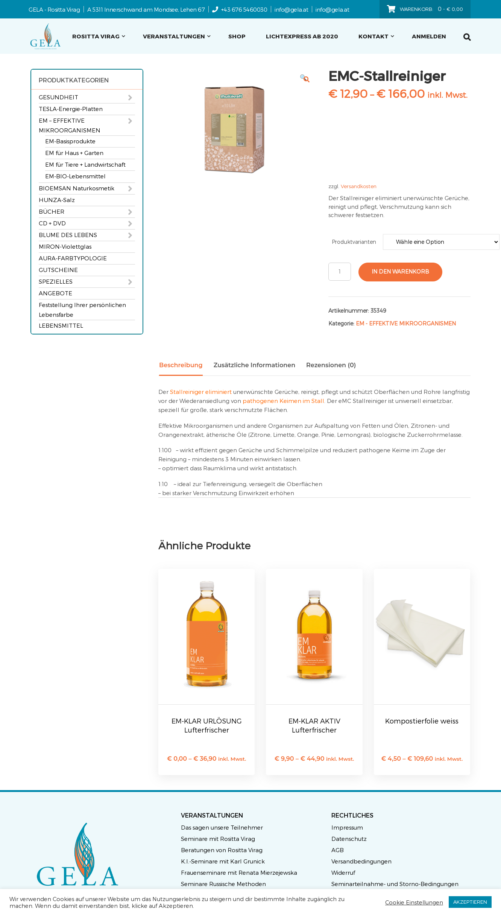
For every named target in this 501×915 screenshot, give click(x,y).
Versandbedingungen (361, 861)
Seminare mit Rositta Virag (218, 838)
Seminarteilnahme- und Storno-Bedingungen (394, 883)
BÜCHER (51, 211)
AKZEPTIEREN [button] (470, 902)
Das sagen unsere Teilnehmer (222, 827)
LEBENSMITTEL (61, 325)
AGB (337, 850)
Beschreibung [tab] (181, 365)
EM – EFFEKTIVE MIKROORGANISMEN (69, 125)
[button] (306, 79)
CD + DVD (52, 223)
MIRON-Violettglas (65, 246)
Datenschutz (349, 838)
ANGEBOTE (55, 293)
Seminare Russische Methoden (223, 883)
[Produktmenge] (339, 272)
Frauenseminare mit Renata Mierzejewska (239, 872)
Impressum (347, 827)
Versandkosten (359, 186)
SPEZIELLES (56, 281)
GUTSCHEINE (58, 269)
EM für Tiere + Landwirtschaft (85, 164)
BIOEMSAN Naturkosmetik (76, 188)
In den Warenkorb (400, 271)
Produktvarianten (354, 242)
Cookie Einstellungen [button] (414, 902)
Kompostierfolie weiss (421, 721)
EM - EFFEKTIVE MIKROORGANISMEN (406, 323)
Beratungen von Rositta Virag (222, 850)
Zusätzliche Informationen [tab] (254, 365)
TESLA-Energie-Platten (71, 108)
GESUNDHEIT (58, 97)
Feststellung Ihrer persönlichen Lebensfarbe (82, 309)
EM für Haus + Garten (74, 152)
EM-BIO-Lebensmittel (75, 176)
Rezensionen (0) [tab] (331, 365)
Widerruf (343, 872)
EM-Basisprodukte (70, 141)
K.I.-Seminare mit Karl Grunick (223, 861)
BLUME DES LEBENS (68, 234)
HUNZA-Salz (57, 199)
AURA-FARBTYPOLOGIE (73, 258)
